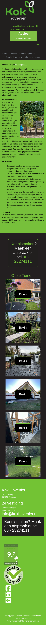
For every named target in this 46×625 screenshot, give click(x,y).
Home (4, 53)
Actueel (14, 53)
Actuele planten (27, 53)
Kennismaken (22, 244)
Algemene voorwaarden (30, 621)
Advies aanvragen (23, 36)
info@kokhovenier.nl (23, 26)
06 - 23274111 (17, 29)
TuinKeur (27, 618)
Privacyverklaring (13, 621)
